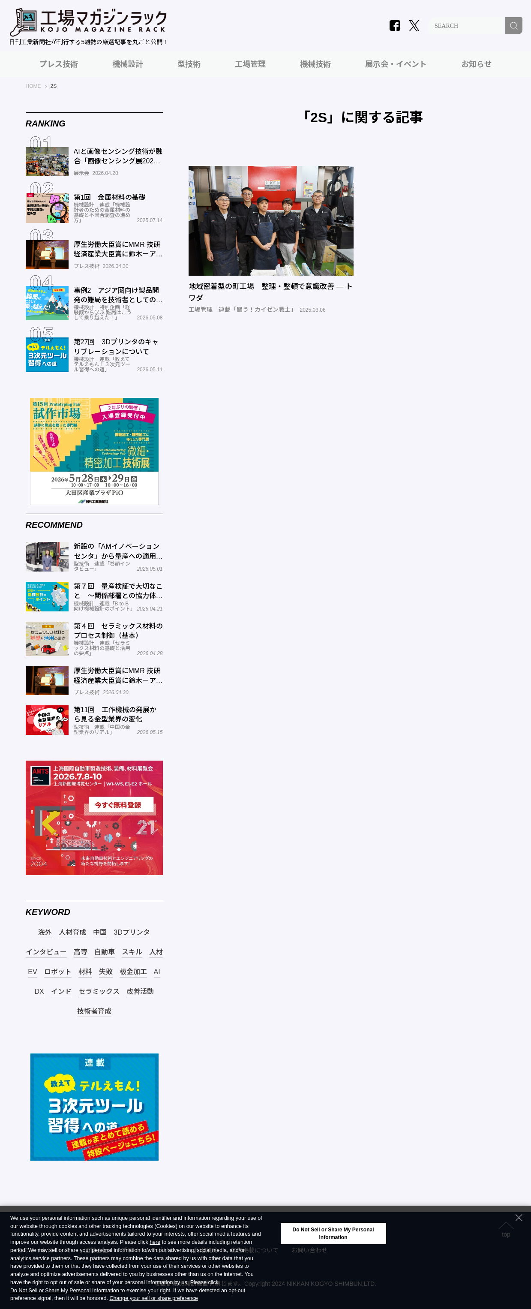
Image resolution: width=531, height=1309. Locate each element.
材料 (85, 972)
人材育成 (72, 932)
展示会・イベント (396, 64)
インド (61, 991)
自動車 (104, 952)
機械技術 (315, 64)
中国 (100, 932)
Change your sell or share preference (153, 1298)
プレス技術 (58, 64)
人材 (156, 952)
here (155, 1242)
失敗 (106, 972)
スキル (132, 952)
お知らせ (476, 64)
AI (157, 972)
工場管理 (250, 64)
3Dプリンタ (132, 932)
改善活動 (140, 991)
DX (39, 991)
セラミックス (99, 991)
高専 (80, 952)
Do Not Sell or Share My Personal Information (64, 1291)
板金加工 (133, 972)
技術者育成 (94, 1011)
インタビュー (46, 952)
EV (32, 972)
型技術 (189, 64)
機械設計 (127, 64)
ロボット (58, 972)
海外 (45, 932)
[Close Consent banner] (519, 1217)
